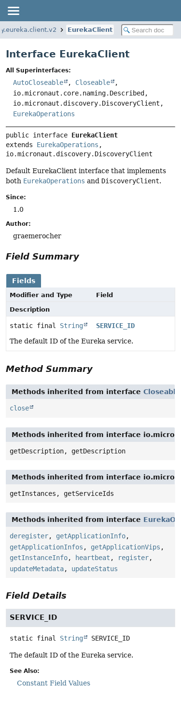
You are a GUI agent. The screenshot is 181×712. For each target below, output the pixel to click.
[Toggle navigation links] (13, 10)
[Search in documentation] (147, 30)
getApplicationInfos (46, 547)
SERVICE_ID (115, 325)
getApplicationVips (125, 547)
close (19, 408)
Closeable (92, 82)
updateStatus (94, 569)
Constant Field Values (53, 683)
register (133, 557)
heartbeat (92, 557)
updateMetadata (37, 569)
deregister (29, 536)
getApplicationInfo (90, 536)
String (71, 325)
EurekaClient (90, 29)
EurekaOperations (44, 114)
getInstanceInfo (39, 557)
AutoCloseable (38, 82)
